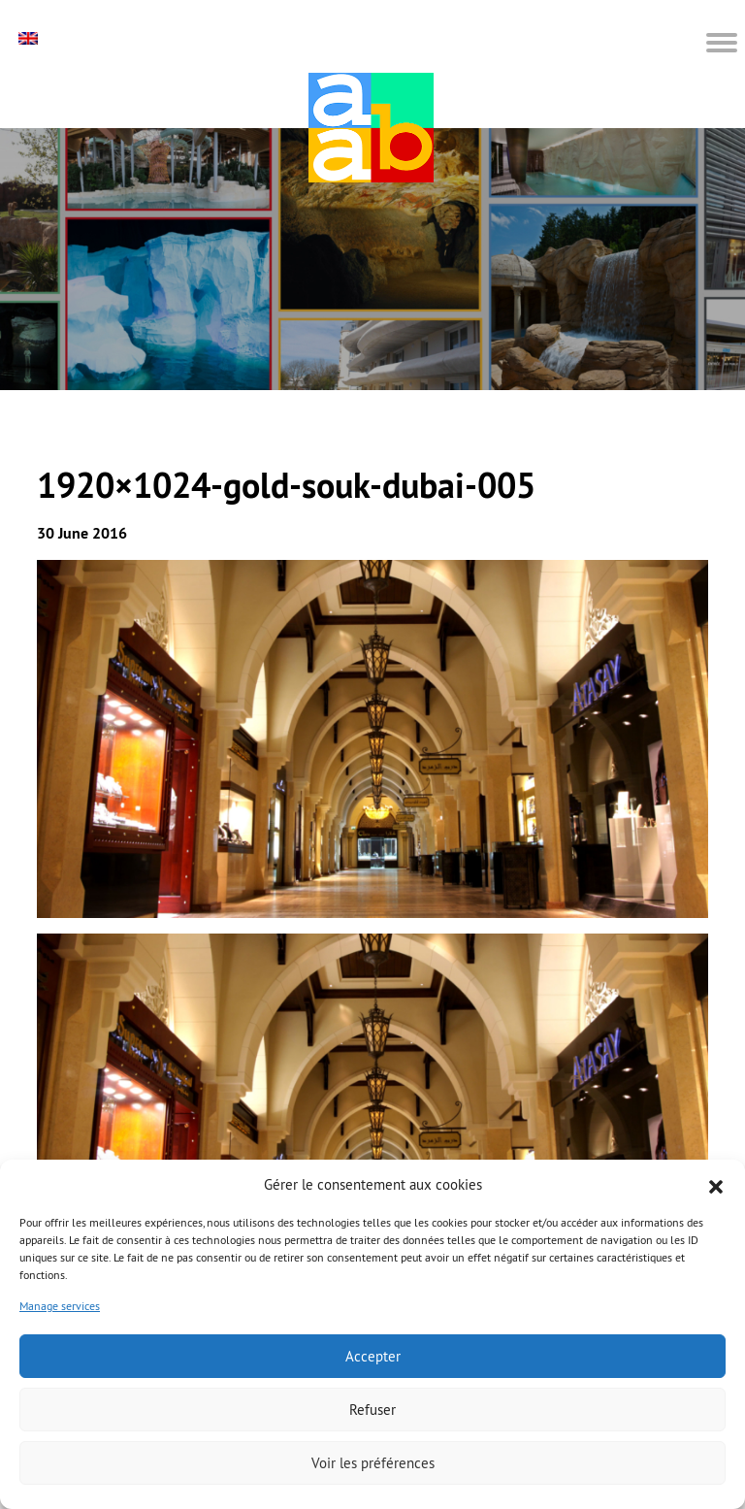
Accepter (373, 1356)
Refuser (372, 1409)
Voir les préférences (373, 1463)
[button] (716, 1185)
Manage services (59, 1305)
